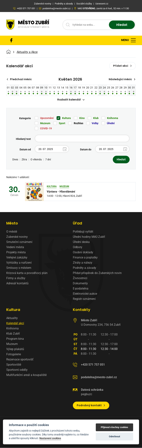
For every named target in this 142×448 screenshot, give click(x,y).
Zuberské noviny (17, 237)
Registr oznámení (84, 299)
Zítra (24, 159)
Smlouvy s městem (18, 268)
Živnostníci (80, 278)
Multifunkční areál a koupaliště (26, 375)
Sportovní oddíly (17, 370)
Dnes (15, 159)
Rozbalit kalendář (71, 100)
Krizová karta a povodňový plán (27, 273)
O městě (11, 232)
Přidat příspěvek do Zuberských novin (97, 273)
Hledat (121, 25)
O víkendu (36, 159)
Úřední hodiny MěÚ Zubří (89, 237)
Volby (95, 123)
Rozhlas (78, 123)
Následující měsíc (122, 79)
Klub (96, 118)
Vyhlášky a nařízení (19, 263)
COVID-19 (46, 128)
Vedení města (15, 247)
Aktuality (12, 318)
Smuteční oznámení (19, 242)
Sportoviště (13, 365)
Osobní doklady (83, 252)
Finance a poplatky (85, 257)
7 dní (48, 159)
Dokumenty (80, 283)
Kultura (66, 118)
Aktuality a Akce (27, 52)
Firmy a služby (15, 278)
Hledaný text (23, 139)
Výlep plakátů (15, 349)
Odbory (77, 247)
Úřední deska (81, 242)
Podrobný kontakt (91, 405)
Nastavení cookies (50, 438)
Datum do (85, 149)
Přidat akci (122, 66)
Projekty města (16, 252)
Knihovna (112, 118)
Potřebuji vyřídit (83, 232)
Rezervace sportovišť (19, 359)
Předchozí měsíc (19, 79)
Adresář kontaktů (17, 283)
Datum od (25, 149)
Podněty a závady (84, 268)
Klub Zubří (13, 333)
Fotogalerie (13, 354)
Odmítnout (114, 436)
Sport (62, 123)
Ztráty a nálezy (82, 263)
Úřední (111, 123)
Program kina (15, 339)
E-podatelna (80, 288)
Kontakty (81, 309)
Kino (82, 118)
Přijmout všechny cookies (114, 427)
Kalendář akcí (15, 323)
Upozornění (47, 118)
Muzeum (45, 123)
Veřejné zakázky (16, 257)
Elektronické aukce (85, 294)
